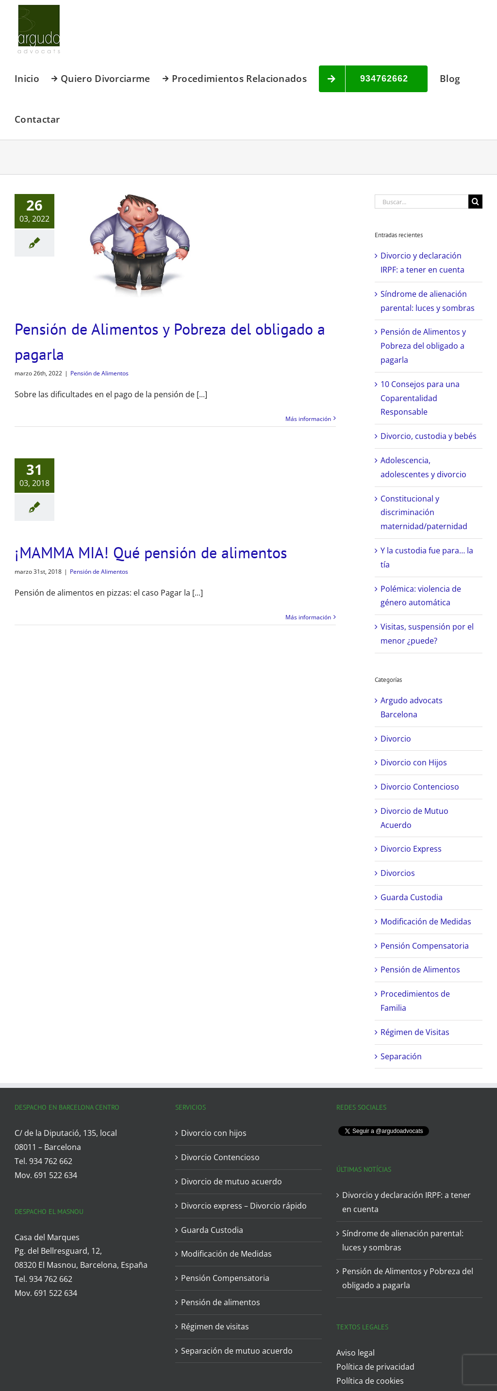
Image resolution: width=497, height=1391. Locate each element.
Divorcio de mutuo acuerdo (231, 1181)
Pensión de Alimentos (99, 373)
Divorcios (398, 873)
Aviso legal (355, 1352)
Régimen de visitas (215, 1326)
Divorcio (396, 738)
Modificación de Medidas (426, 921)
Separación (401, 1056)
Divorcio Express (411, 848)
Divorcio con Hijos (414, 762)
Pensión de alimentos (220, 1302)
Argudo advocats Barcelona (412, 707)
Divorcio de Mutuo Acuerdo (414, 818)
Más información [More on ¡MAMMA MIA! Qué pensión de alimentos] (308, 617)
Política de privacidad (375, 1366)
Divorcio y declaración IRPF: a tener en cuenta (406, 1202)
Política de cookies (370, 1380)
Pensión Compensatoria (425, 945)
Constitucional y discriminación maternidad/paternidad (424, 512)
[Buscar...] (421, 201)
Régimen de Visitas (415, 1032)
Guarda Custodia (412, 897)
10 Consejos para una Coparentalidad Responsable (420, 398)
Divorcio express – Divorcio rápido (244, 1205)
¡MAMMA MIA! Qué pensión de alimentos (151, 552)
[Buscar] (475, 201)
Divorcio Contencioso (420, 786)
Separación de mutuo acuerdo (237, 1350)
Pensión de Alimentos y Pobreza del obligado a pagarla (423, 345)
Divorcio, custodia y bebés (429, 436)
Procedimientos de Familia (415, 1000)
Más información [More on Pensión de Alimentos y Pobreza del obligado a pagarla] (308, 419)
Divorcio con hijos (214, 1133)
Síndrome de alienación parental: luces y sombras (403, 1240)
